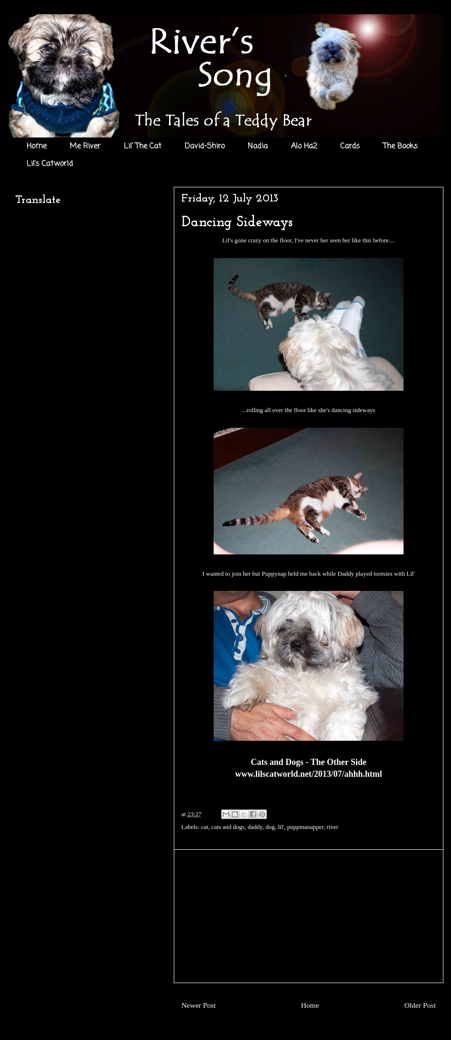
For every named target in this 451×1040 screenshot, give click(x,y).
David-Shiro (205, 146)
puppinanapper (305, 826)
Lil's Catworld (50, 164)
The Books (400, 146)
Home (37, 146)
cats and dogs (227, 826)
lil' (281, 826)
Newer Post (198, 1005)
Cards (350, 146)
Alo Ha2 (304, 146)
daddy (255, 826)
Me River (85, 146)
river (332, 826)
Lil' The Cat (142, 146)
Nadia (258, 146)
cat (204, 826)
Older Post (420, 1005)
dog (270, 826)
